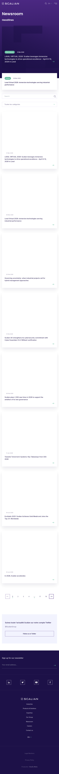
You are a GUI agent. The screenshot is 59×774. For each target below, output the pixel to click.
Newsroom (29, 721)
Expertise (30, 713)
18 (46, 596)
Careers (29, 726)
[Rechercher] (55, 665)
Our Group (29, 717)
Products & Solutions (29, 708)
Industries (29, 704)
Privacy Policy (29, 760)
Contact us (29, 730)
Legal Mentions (29, 753)
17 (40, 596)
